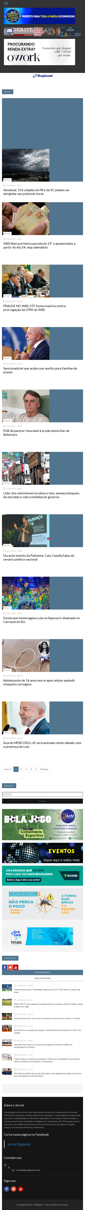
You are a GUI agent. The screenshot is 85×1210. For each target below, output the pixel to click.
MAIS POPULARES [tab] (42, 978)
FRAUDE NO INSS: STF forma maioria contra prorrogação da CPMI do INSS (34, 308)
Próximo (44, 769)
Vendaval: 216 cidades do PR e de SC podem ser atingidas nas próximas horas (36, 192)
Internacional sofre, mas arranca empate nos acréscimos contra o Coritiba (47, 1018)
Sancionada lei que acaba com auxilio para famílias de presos (40, 370)
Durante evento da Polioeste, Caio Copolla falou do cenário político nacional (38, 557)
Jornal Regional (18, 1144)
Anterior (8, 769)
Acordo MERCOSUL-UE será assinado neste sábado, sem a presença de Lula (42, 744)
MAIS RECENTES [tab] (42, 972)
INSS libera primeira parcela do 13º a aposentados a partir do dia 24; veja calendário (39, 245)
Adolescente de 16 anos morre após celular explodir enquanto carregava (39, 682)
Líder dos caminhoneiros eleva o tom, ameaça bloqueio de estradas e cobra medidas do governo (41, 495)
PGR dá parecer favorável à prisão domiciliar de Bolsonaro (36, 432)
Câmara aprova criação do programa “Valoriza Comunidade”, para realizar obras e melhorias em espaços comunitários (47, 1060)
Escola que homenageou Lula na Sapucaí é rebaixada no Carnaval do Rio (41, 620)
